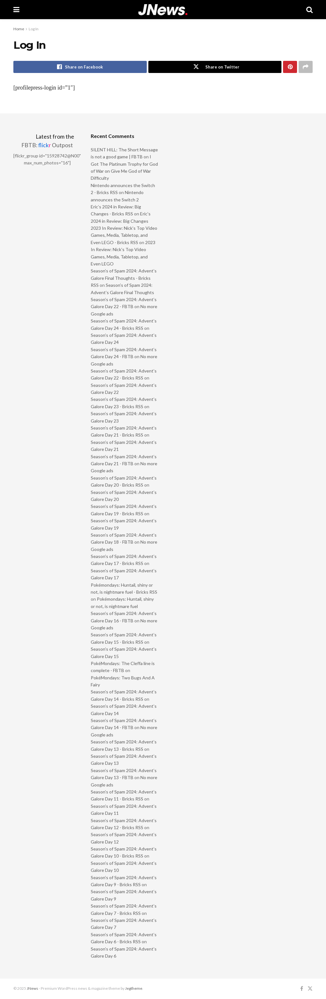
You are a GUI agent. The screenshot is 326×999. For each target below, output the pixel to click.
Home (18, 28)
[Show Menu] (16, 9)
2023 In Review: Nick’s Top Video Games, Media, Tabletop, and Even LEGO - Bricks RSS (124, 235)
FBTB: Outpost (47, 145)
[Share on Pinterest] (290, 67)
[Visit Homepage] (163, 9)
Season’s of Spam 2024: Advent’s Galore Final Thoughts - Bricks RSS (124, 278)
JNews (32, 988)
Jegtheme (133, 988)
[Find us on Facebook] (301, 988)
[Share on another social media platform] (306, 67)
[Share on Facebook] (80, 67)
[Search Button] (309, 9)
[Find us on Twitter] (310, 988)
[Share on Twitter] (215, 67)
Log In (34, 28)
